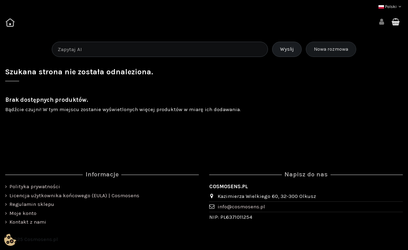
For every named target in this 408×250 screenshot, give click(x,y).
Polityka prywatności (34, 186)
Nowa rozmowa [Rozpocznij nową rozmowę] (331, 49)
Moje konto (22, 213)
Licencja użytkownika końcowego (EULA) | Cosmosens (74, 195)
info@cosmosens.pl (241, 206)
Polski (390, 6)
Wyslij (287, 49)
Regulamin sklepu (31, 204)
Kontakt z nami (27, 222)
